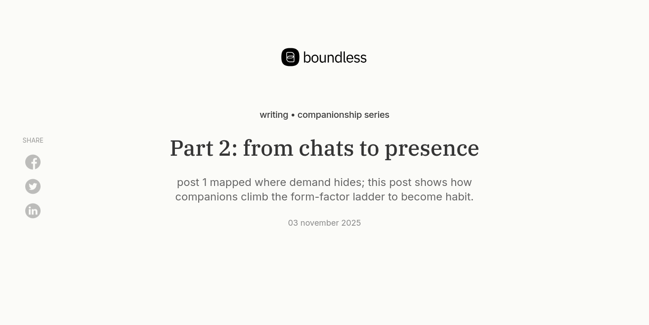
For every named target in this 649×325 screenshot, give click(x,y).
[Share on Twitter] (33, 186)
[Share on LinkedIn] (33, 210)
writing (274, 114)
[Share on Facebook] (33, 162)
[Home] (324, 59)
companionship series (343, 114)
